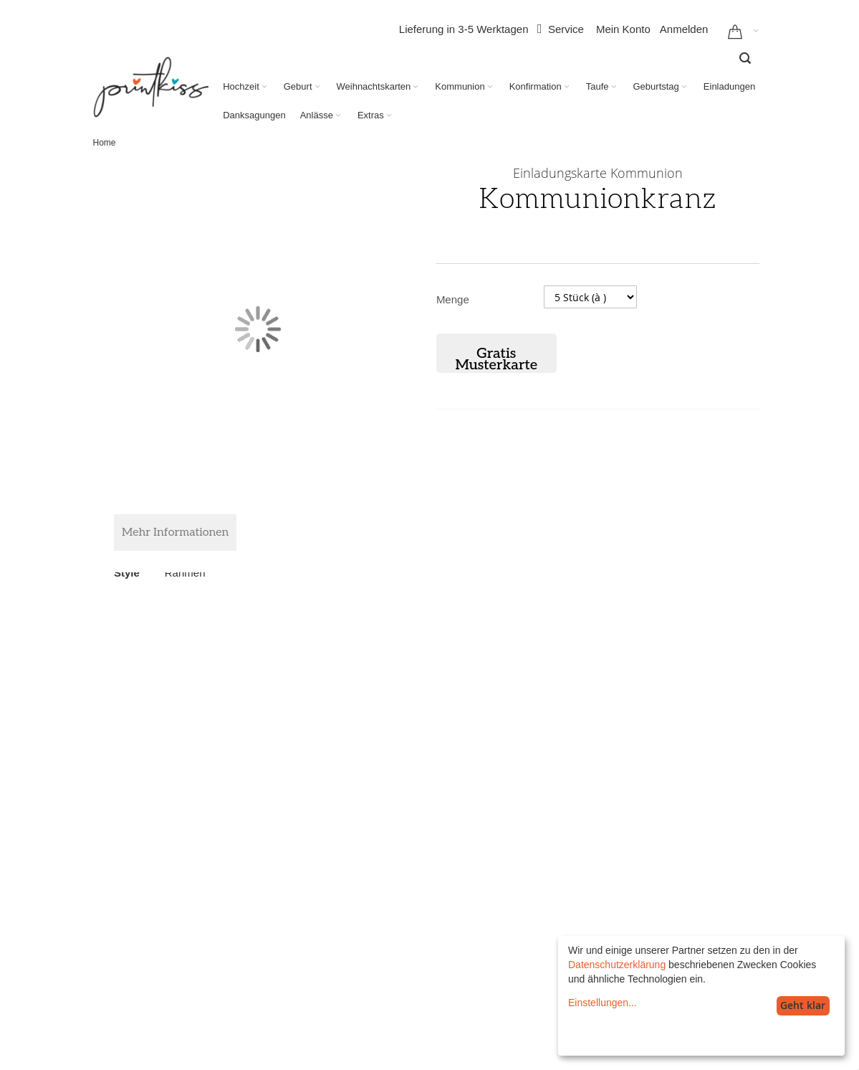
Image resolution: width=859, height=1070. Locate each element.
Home (104, 143)
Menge (452, 299)
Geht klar (802, 1005)
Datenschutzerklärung (617, 964)
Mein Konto (623, 29)
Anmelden (684, 29)
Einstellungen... (602, 1002)
